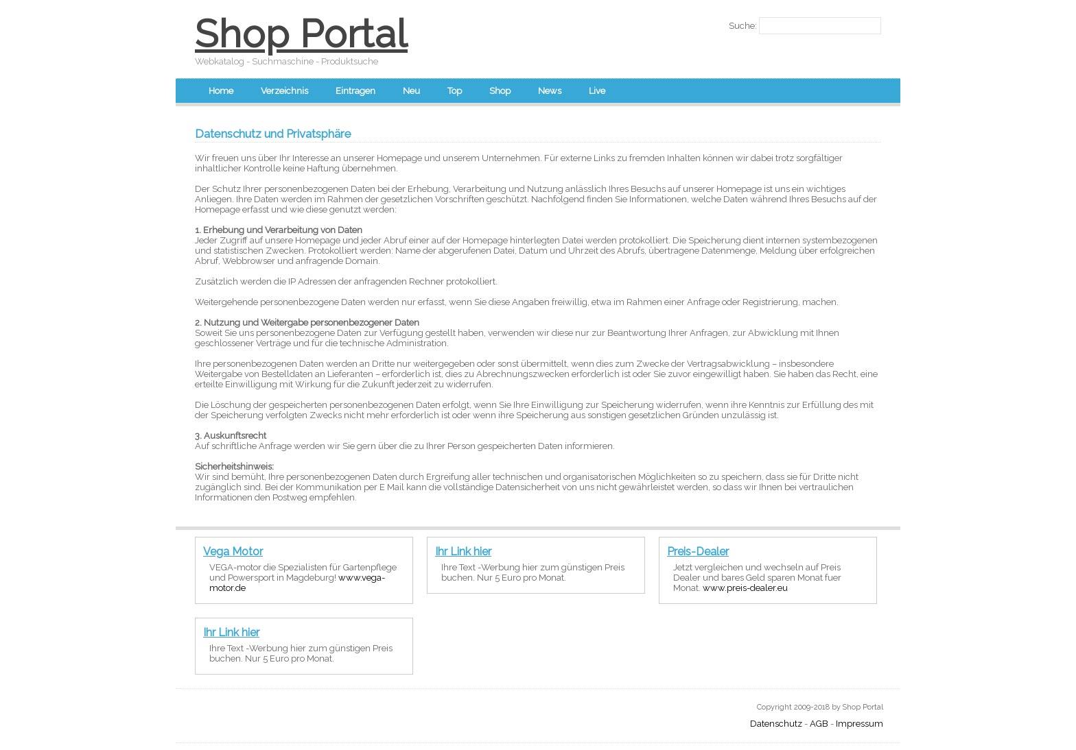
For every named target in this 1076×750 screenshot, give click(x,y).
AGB (819, 723)
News (549, 91)
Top (454, 91)
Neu (411, 91)
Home (221, 91)
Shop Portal (301, 33)
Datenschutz (776, 723)
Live (597, 91)
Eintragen (355, 91)
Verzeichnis (284, 91)
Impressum (859, 723)
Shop (500, 91)
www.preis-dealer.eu (745, 588)
